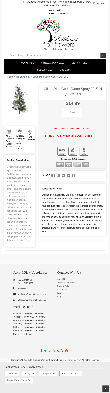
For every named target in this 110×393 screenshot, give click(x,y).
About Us (61, 279)
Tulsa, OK (12, 373)
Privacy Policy (63, 286)
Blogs (60, 296)
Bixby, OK (29, 373)
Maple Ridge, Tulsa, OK (19, 380)
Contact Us (62, 289)
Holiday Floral (23, 77)
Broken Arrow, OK (71, 373)
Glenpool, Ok (48, 373)
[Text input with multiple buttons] (54, 55)
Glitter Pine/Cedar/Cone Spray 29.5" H (52, 77)
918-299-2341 (24, 288)
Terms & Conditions (66, 282)
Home (10, 77)
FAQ (59, 293)
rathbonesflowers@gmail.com (31, 294)
